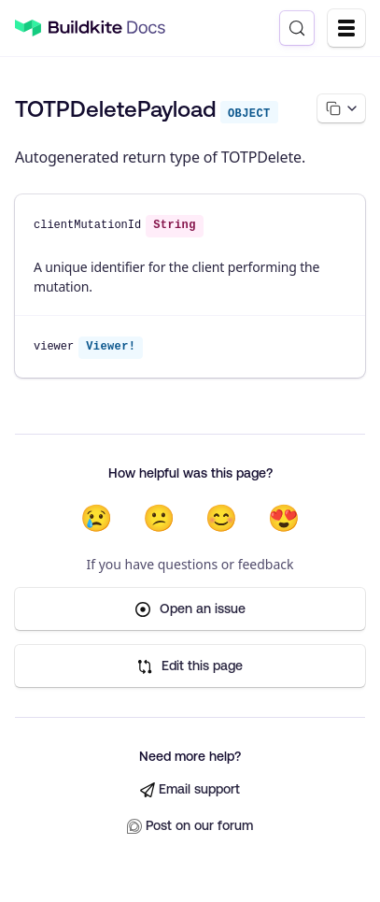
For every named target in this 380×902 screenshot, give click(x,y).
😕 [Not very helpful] (159, 518)
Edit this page (190, 666)
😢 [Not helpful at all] (96, 518)
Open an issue (190, 609)
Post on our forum (190, 826)
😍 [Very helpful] (283, 518)
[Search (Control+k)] (297, 28)
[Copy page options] (341, 108)
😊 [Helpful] (221, 518)
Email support (190, 789)
